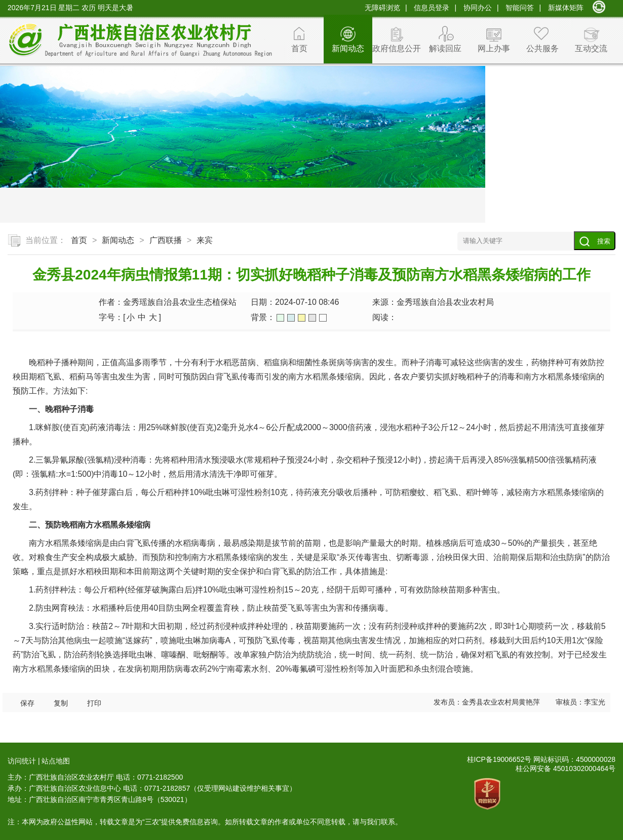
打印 (94, 703)
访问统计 (22, 761)
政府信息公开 (396, 48)
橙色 (301, 318)
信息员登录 (431, 8)
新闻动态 (348, 48)
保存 (27, 703)
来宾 (205, 240)
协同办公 (477, 8)
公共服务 (542, 48)
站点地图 (56, 761)
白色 (323, 318)
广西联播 (165, 240)
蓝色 (291, 318)
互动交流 (591, 48)
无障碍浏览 (382, 8)
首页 (299, 48)
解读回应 (445, 48)
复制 (61, 703)
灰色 (312, 318)
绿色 (280, 318)
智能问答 (519, 8)
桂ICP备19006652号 (499, 759)
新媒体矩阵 (565, 8)
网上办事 (494, 48)
